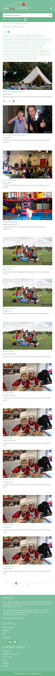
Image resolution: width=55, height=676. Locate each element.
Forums (5, 666)
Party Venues (32, 58)
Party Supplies (8, 58)
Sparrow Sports (9, 267)
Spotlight (6, 663)
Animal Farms (8, 36)
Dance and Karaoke (38, 43)
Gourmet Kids (8, 393)
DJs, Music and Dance (11, 47)
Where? (17, 19)
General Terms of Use (10, 654)
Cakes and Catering (44, 39)
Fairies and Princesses (11, 51)
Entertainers (25, 47)
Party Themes (20, 58)
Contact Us (6, 651)
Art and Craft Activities (23, 36)
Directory (6, 630)
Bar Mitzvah (8, 39)
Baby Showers (38, 36)
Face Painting (36, 47)
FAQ (4, 633)
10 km (10, 19)
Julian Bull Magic (9, 180)
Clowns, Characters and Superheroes (16, 43)
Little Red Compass (16, 6)
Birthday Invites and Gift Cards (25, 39)
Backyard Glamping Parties (13, 91)
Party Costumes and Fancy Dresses (25, 54)
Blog (4, 660)
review (9, 101)
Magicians (7, 54)
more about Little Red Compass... (14, 618)
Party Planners (45, 54)
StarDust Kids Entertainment (14, 135)
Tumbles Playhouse (10, 222)
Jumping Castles (43, 51)
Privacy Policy (7, 657)
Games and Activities (28, 51)
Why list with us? (8, 627)
